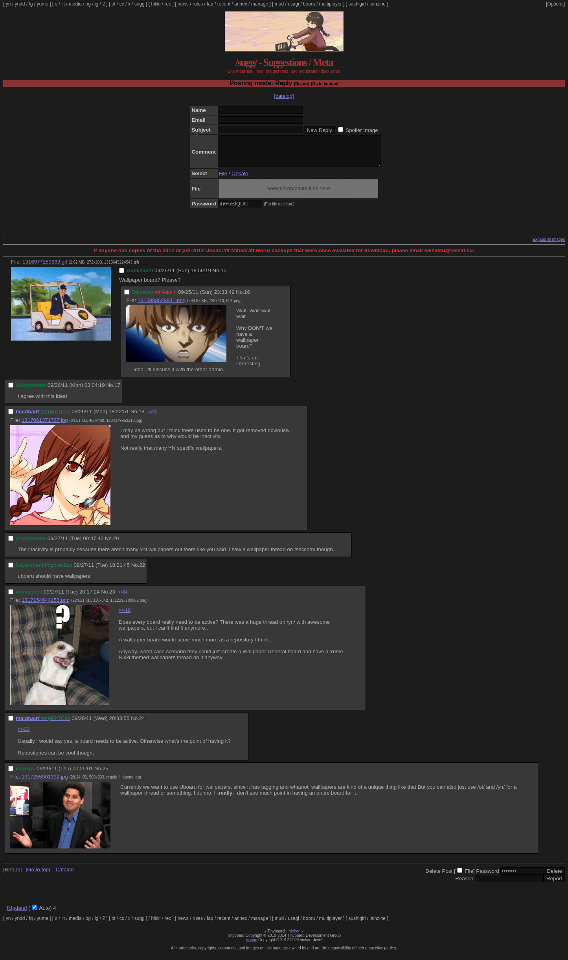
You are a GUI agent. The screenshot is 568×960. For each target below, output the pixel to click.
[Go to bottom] (324, 84)
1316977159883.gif (44, 268)
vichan (295, 937)
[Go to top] (38, 875)
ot (114, 4)
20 (116, 544)
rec (168, 4)
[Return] (301, 84)
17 (117, 391)
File (223, 179)
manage (259, 4)
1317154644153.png (46, 606)
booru (309, 4)
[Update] (17, 914)
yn (8, 4)
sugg (139, 4)
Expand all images (549, 245)
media (75, 4)
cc (121, 4)
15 (223, 276)
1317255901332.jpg (45, 783)
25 (105, 774)
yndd (20, 4)
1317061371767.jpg (45, 426)
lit (63, 4)
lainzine (377, 4)
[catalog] (284, 96)
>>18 (125, 616)
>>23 (151, 418)
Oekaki (240, 179)
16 (247, 298)
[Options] (555, 4)
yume (42, 4)
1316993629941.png (162, 306)
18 (142, 417)
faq (210, 4)
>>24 (122, 598)
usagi (293, 4)
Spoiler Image (362, 130)
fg (31, 4)
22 (142, 571)
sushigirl (357, 4)
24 (142, 724)
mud (279, 4)
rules (198, 4)
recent (223, 4)
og (88, 4)
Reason (464, 884)
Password (487, 877)
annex (240, 4)
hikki (155, 4)
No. (217, 276)
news (183, 4)
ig (96, 4)
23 (112, 598)
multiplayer (330, 4)
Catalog (64, 875)
